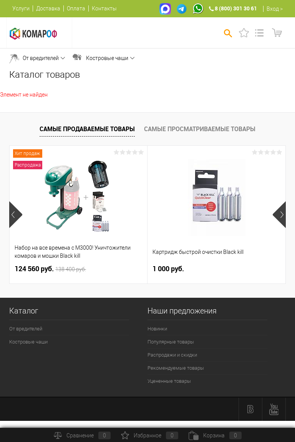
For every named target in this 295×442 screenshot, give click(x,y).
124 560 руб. (50, 269)
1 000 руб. (168, 269)
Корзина (215, 435)
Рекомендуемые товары (176, 368)
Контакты (104, 8)
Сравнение (82, 435)
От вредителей (41, 58)
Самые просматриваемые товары (199, 129)
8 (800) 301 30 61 (236, 8)
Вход (273, 9)
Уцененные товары (169, 381)
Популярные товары (171, 342)
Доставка (48, 8)
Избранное (149, 435)
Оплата (76, 8)
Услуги (21, 8)
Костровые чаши (107, 58)
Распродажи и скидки (172, 355)
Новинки (157, 329)
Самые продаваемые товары (87, 129)
